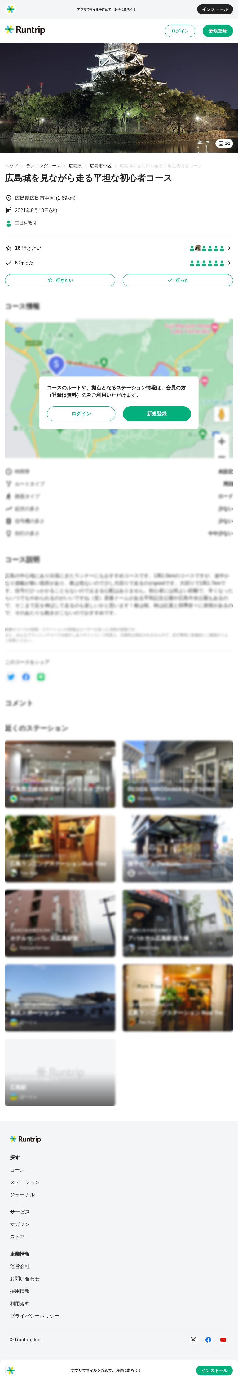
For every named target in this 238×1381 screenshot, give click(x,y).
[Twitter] (193, 1340)
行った (178, 280)
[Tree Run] (24, 873)
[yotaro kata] (143, 947)
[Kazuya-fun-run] (30, 947)
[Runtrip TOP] (25, 30)
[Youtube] (223, 1340)
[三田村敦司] (21, 223)
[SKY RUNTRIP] (147, 873)
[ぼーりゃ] (23, 1022)
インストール (215, 9)
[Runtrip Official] (31, 798)
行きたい (60, 280)
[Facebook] (208, 1340)
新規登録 (218, 30)
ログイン (180, 30)
